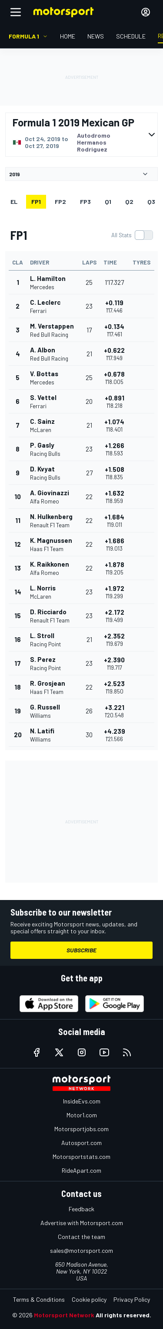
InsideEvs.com (81, 1101)
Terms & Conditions (39, 1299)
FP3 (85, 201)
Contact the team (81, 1236)
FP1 (36, 201)
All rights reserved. (123, 1315)
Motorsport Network (64, 1315)
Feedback (81, 1209)
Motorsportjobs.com (81, 1128)
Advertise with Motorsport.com (81, 1222)
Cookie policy (89, 1299)
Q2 (129, 201)
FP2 (60, 201)
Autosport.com (81, 1142)
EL (13, 201)
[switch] (132, 235)
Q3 (151, 201)
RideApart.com (81, 1170)
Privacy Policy (131, 1299)
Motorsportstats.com (81, 1156)
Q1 (108, 201)
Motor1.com (82, 1115)
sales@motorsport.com (81, 1250)
